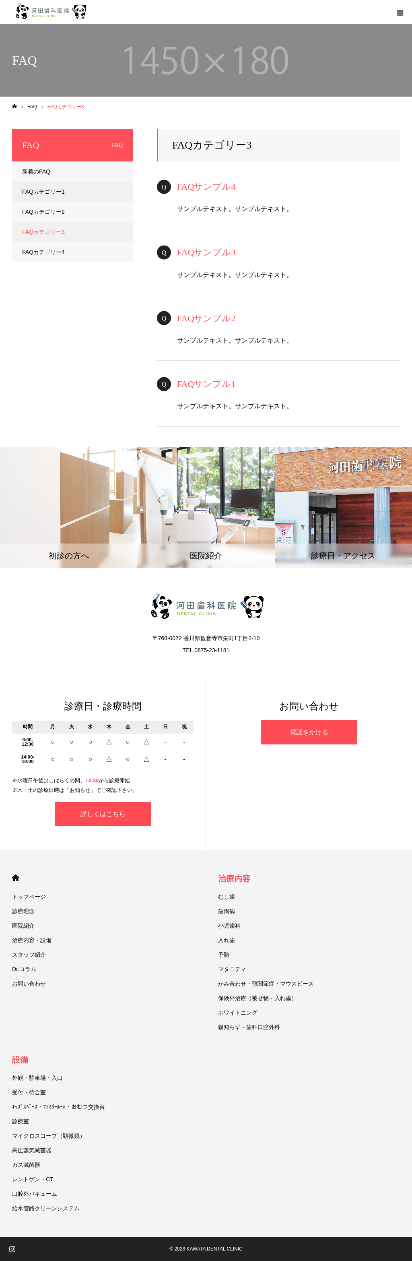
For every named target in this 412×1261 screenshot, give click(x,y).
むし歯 (226, 896)
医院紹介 (23, 925)
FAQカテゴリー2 (43, 212)
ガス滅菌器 (26, 1165)
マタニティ (232, 969)
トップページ (29, 896)
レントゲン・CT (33, 1179)
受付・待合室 (29, 1092)
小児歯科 (229, 925)
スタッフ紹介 (29, 954)
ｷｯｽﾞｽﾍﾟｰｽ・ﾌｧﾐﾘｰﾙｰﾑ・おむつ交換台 (58, 1107)
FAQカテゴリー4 (43, 252)
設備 (20, 1059)
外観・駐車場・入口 (37, 1078)
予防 (223, 954)
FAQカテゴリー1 (43, 191)
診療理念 (23, 911)
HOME (15, 877)
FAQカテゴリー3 (43, 232)
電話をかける (309, 732)
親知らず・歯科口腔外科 (249, 1027)
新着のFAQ (36, 171)
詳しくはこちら (103, 813)
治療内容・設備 (32, 940)
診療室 (20, 1121)
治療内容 (234, 878)
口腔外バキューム (34, 1194)
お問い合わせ (29, 983)
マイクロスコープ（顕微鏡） (48, 1136)
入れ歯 (226, 940)
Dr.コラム (24, 969)
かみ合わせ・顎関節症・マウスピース (266, 983)
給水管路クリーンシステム (46, 1208)
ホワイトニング (238, 1012)
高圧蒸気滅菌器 (32, 1150)
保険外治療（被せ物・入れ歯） (257, 998)
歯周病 (226, 911)
